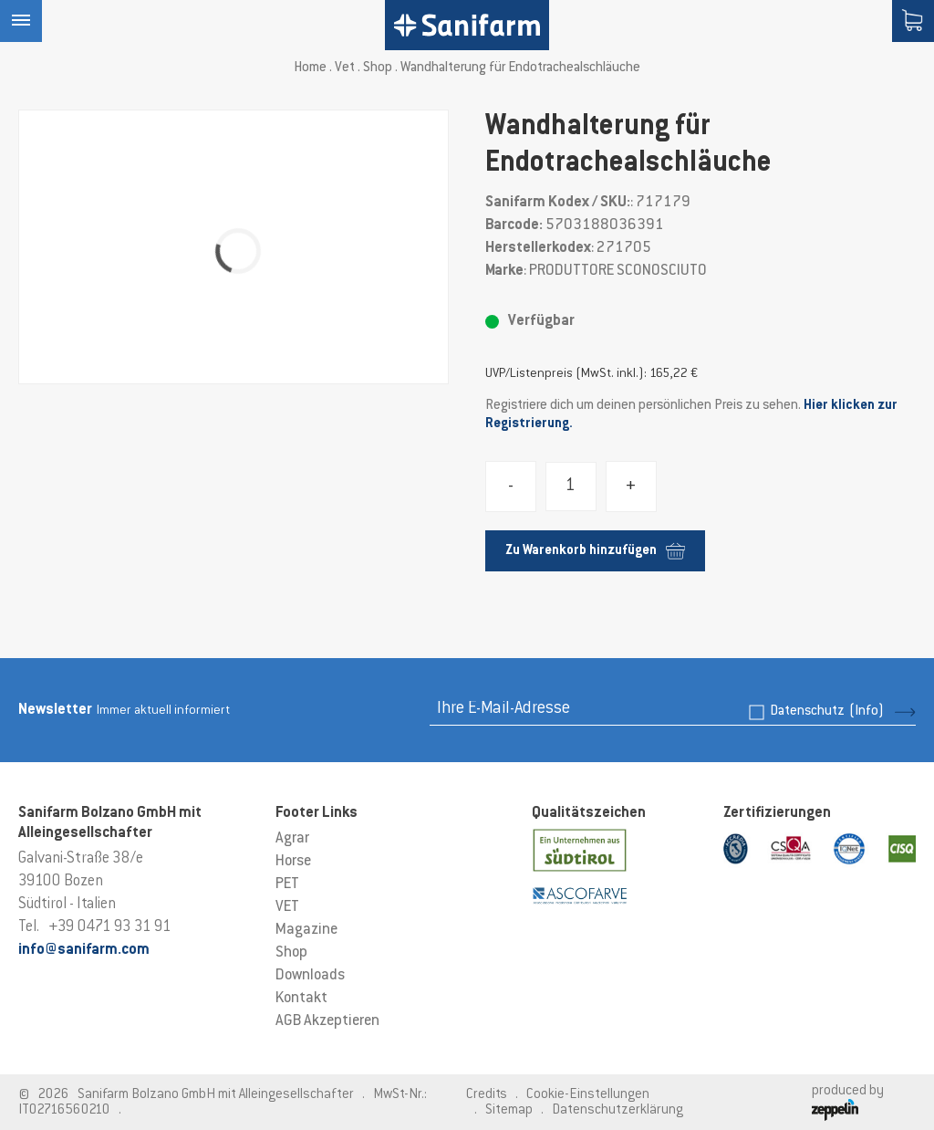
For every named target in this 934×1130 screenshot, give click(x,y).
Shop (377, 68)
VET (287, 907)
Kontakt (301, 998)
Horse (293, 861)
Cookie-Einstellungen (587, 1095)
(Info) (866, 711)
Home (310, 68)
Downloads (310, 975)
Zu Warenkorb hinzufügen (595, 550)
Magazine (306, 930)
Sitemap (509, 1110)
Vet (345, 68)
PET (287, 884)
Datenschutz (827, 711)
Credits (486, 1095)
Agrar (292, 839)
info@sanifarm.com (84, 950)
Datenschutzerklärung (617, 1110)
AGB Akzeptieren (327, 1021)
